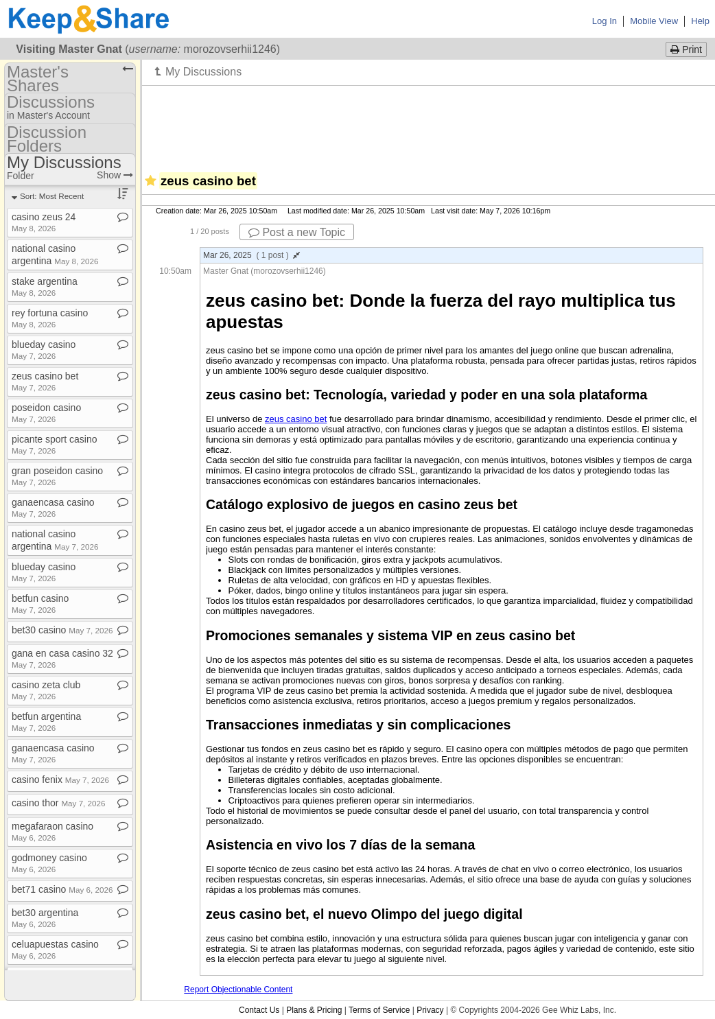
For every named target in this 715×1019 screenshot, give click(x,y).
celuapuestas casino (55, 949)
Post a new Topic (296, 232)
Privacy (430, 1010)
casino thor (59, 802)
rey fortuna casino (50, 318)
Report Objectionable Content (238, 989)
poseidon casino (46, 412)
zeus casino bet (296, 419)
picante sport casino (54, 444)
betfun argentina (46, 721)
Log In (604, 21)
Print (686, 49)
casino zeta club (46, 690)
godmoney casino (49, 863)
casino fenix (60, 779)
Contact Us (259, 1010)
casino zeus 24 (43, 222)
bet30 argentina (45, 917)
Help (700, 21)
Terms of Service (379, 1010)
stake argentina (45, 286)
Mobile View (654, 21)
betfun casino (40, 603)
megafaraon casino (52, 831)
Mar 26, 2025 (251, 255)
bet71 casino (62, 889)
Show (115, 174)
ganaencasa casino (53, 507)
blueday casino (43, 349)
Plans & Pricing (314, 1010)
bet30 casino (62, 629)
